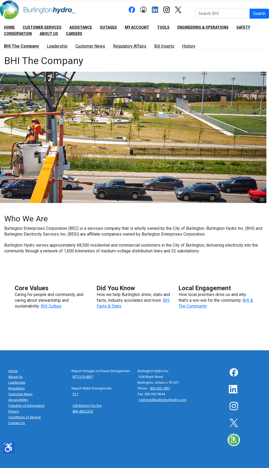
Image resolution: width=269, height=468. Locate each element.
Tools (163, 27)
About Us (49, 34)
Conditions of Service (24, 417)
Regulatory (16, 388)
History (188, 46)
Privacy (13, 411)
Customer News (90, 46)
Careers (74, 34)
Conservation (18, 34)
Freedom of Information (26, 406)
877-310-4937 (83, 377)
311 (75, 394)
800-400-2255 (83, 411)
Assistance (80, 27)
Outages (108, 27)
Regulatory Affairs (129, 46)
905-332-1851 (160, 388)
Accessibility (18, 400)
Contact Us (16, 423)
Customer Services (42, 27)
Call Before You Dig (87, 406)
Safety (243, 27)
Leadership (57, 46)
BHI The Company (21, 46)
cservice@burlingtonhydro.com (162, 400)
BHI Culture (51, 306)
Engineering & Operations (203, 27)
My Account (137, 27)
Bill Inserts (164, 46)
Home (9, 27)
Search (259, 13)
